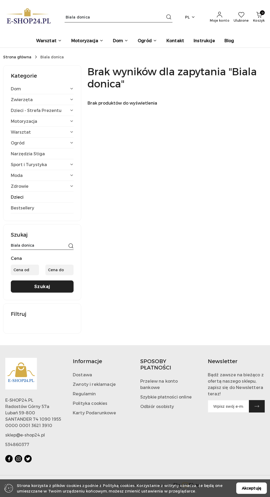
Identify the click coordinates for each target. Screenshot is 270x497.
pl (190, 17)
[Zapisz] (257, 406)
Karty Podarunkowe (94, 412)
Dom (42, 88)
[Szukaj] (71, 246)
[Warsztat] (49, 41)
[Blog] (229, 41)
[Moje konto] (220, 17)
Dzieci (17, 196)
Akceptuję (251, 488)
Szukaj (42, 286)
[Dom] (120, 41)
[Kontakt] (175, 41)
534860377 (17, 444)
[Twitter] (28, 458)
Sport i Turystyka (42, 164)
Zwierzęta (42, 99)
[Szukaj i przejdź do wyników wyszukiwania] (168, 17)
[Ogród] (147, 41)
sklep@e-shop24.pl (25, 434)
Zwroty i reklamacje (94, 384)
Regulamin (84, 393)
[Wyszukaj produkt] (118, 17)
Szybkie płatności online (166, 396)
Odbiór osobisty (157, 406)
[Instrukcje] (204, 41)
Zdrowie (42, 186)
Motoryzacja (42, 121)
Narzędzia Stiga (28, 153)
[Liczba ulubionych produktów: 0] (241, 17)
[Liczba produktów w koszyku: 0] (259, 17)
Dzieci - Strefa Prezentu (42, 110)
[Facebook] (9, 458)
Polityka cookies (90, 403)
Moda (42, 175)
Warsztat (42, 131)
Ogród (42, 142)
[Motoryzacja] (87, 41)
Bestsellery (22, 207)
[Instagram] (18, 458)
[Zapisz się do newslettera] (228, 406)
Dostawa (82, 374)
